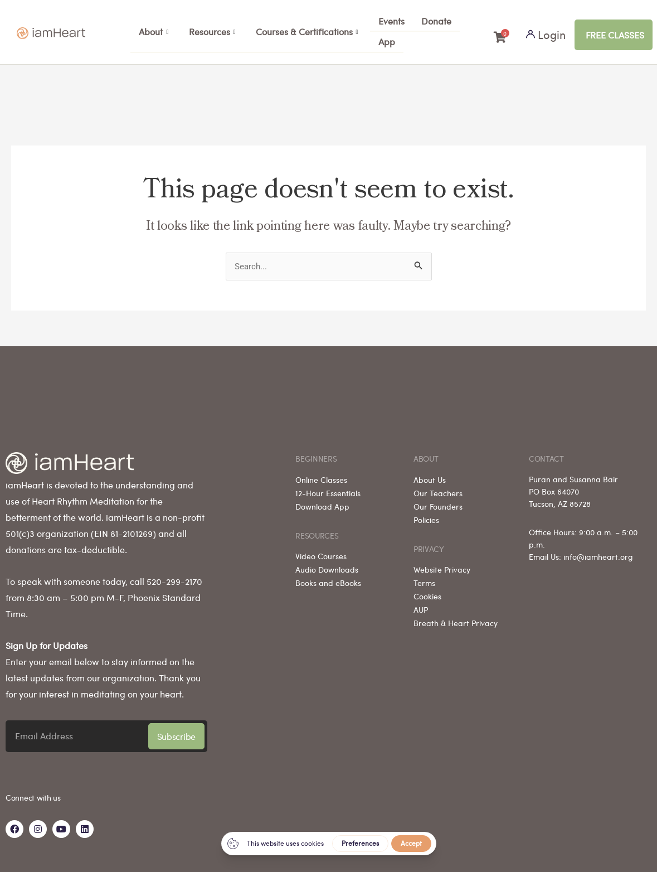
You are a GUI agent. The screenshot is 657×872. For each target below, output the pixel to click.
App (386, 41)
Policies (426, 514)
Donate (436, 20)
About (153, 32)
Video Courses (321, 551)
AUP (420, 605)
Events (391, 20)
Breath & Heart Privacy (455, 618)
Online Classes (321, 474)
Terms (424, 578)
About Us (429, 474)
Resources (212, 32)
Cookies (427, 591)
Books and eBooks (328, 578)
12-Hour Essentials (328, 487)
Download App (322, 501)
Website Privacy (441, 564)
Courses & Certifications (307, 32)
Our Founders (438, 501)
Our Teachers (438, 487)
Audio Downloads (326, 564)
